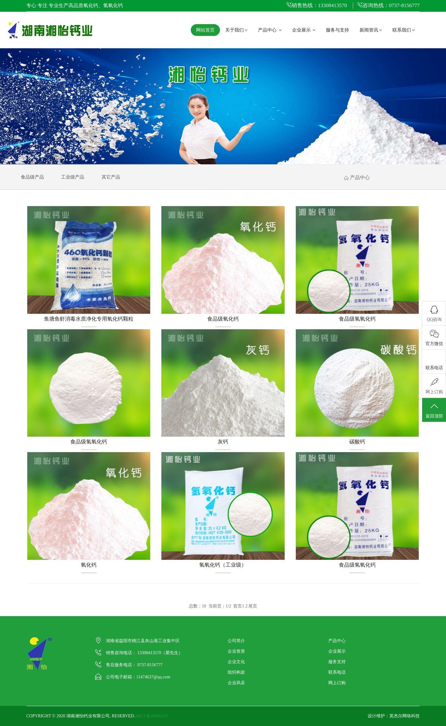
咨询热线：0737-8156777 (388, 5)
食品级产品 (32, 177)
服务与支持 (337, 30)
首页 (237, 606)
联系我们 (403, 30)
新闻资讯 (371, 30)
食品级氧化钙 (223, 319)
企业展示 (304, 30)
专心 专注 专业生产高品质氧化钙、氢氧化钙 (74, 5)
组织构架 (236, 672)
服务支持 (337, 661)
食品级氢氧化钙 (357, 319)
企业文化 (236, 661)
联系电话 (337, 672)
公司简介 (236, 640)
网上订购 (337, 683)
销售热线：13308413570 (316, 5)
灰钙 (223, 442)
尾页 (252, 606)
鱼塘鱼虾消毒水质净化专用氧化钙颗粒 (88, 319)
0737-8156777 (150, 665)
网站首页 (205, 30)
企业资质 (236, 651)
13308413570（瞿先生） (160, 652)
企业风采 (236, 683)
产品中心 (270, 30)
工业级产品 (72, 177)
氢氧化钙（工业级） (223, 565)
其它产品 (111, 177)
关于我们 (236, 30)
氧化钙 (89, 565)
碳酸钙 (357, 442)
